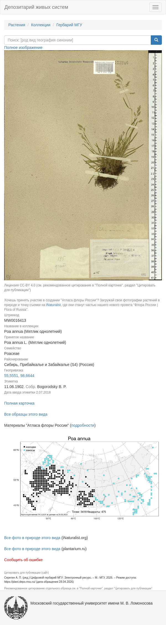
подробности (82, 425)
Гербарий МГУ (69, 25)
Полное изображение (23, 47)
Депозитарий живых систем (36, 7)
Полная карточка (19, 403)
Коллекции (41, 25)
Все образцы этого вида (25, 414)
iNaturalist (53, 305)
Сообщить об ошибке (23, 560)
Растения (16, 25)
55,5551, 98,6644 (19, 375)
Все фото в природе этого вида (32, 538)
